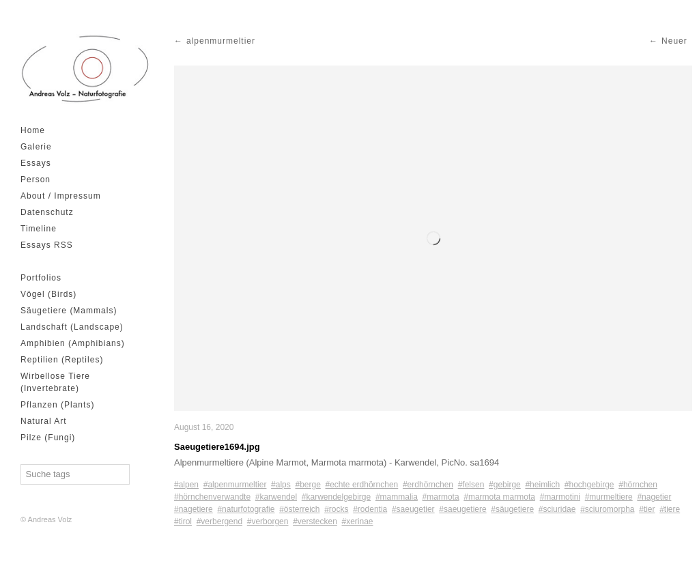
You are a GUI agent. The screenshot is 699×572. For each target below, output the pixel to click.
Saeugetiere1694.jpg (217, 447)
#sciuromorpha (607, 509)
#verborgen (268, 521)
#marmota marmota (499, 497)
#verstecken (315, 521)
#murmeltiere (609, 497)
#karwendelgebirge (336, 497)
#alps (281, 484)
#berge (307, 484)
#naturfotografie (245, 509)
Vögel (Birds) (48, 294)
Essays (35, 163)
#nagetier (654, 497)
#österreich (299, 509)
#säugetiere (512, 509)
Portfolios (40, 278)
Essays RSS (46, 245)
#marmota (441, 497)
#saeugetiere (462, 509)
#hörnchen (637, 484)
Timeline (38, 228)
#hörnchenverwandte (212, 497)
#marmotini (560, 497)
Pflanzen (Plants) (57, 405)
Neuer (674, 41)
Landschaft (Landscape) (72, 327)
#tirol (183, 521)
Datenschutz (47, 212)
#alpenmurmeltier (235, 484)
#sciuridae (557, 509)
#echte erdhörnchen (362, 484)
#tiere (669, 509)
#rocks (336, 509)
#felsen (471, 484)
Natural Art (43, 421)
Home (32, 130)
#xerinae (357, 521)
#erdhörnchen (428, 484)
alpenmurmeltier (220, 41)
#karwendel (276, 497)
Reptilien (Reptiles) (61, 359)
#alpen (186, 484)
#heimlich (542, 484)
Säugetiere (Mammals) (68, 310)
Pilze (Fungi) (47, 437)
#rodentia (370, 509)
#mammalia (396, 497)
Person (35, 179)
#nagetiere (193, 509)
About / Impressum (60, 196)
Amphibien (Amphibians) (72, 343)
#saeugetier (413, 509)
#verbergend (219, 521)
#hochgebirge (589, 484)
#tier (647, 509)
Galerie (36, 147)
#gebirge (505, 484)
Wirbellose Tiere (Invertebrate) (55, 382)
